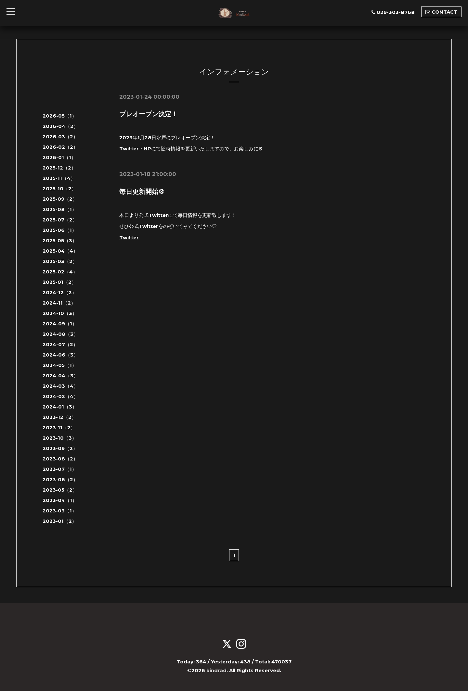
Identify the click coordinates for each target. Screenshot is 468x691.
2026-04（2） (60, 126)
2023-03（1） (60, 511)
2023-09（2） (60, 448)
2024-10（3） (60, 313)
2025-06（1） (60, 230)
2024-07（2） (60, 344)
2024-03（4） (60, 386)
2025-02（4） (60, 272)
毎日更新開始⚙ (141, 191)
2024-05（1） (60, 365)
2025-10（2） (59, 188)
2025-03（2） (60, 261)
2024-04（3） (60, 375)
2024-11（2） (59, 303)
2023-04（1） (60, 500)
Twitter (129, 237)
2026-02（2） (60, 147)
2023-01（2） (60, 521)
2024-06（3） (60, 355)
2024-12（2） (60, 292)
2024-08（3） (60, 334)
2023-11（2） (59, 427)
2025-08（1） (60, 209)
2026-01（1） (59, 157)
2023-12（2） (59, 417)
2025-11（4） (59, 178)
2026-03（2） (60, 136)
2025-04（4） (60, 251)
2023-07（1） (60, 469)
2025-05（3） (60, 240)
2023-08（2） (60, 459)
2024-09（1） (60, 323)
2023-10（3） (60, 438)
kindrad (216, 670)
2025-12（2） (59, 168)
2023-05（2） (60, 490)
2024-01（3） (60, 407)
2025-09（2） (60, 199)
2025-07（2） (60, 220)
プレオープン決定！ (148, 114)
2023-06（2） (60, 479)
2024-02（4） (60, 396)
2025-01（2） (59, 282)
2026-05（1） (60, 116)
